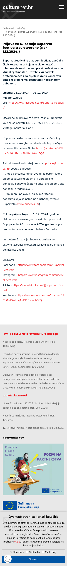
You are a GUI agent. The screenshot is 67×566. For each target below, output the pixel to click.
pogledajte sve (13, 437)
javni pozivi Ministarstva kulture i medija (30, 334)
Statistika (34, 552)
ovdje (17, 541)
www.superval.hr (28, 204)
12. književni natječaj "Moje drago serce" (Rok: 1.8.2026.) (33, 428)
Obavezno (18, 552)
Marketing (50, 552)
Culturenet (8, 28)
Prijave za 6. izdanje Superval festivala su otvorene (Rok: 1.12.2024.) (27, 48)
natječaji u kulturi (15, 395)
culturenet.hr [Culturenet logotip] (18, 8)
